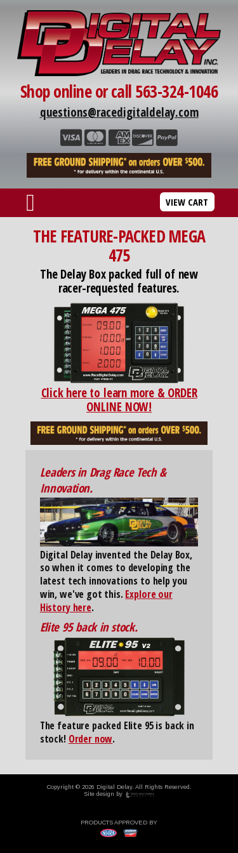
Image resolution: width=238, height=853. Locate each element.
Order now (91, 739)
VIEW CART (187, 201)
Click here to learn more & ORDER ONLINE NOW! (119, 400)
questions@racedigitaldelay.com (119, 112)
